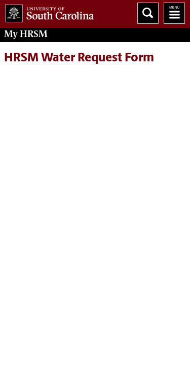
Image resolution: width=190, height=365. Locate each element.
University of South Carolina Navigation (174, 13)
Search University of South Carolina (148, 13)
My (26, 34)
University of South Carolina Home (47, 11)
